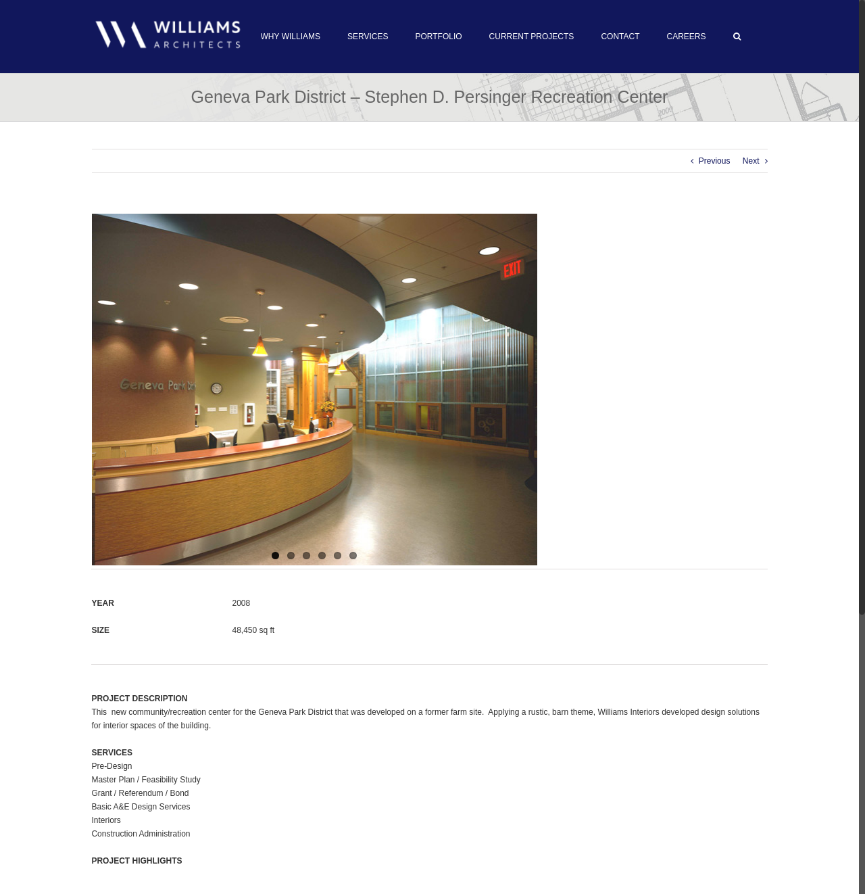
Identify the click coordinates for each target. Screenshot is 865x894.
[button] (737, 36)
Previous (715, 161)
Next (751, 161)
